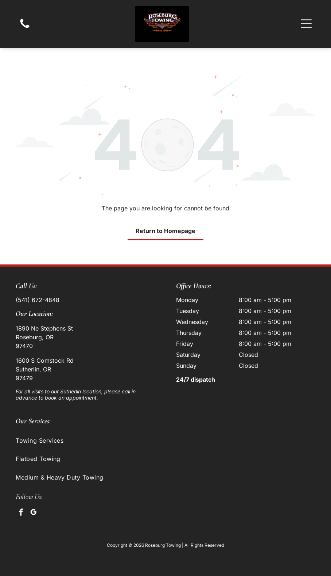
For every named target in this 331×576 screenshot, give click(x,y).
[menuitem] (165, 440)
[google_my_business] (33, 513)
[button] (306, 23)
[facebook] (21, 513)
